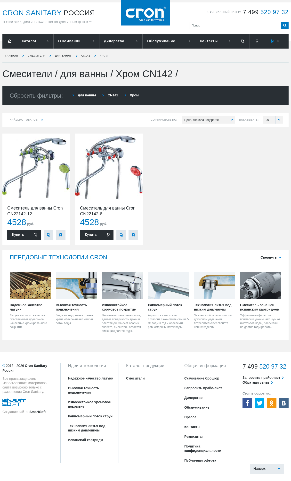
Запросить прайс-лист (203, 388)
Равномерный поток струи (90, 416)
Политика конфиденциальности (202, 448)
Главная (11, 55)
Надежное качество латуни (90, 378)
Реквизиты (193, 437)
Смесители (36, 55)
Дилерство (114, 41)
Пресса (190, 417)
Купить (18, 234)
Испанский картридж (85, 440)
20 (274, 120)
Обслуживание (161, 41)
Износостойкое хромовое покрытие (89, 404)
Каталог (29, 41)
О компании (69, 41)
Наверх (259, 469)
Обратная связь (255, 382)
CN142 (85, 55)
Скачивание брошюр (201, 378)
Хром (104, 55)
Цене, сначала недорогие (209, 120)
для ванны (63, 55)
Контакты (209, 41)
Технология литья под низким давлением (86, 428)
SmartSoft (37, 412)
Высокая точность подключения (83, 390)
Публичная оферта (200, 460)
